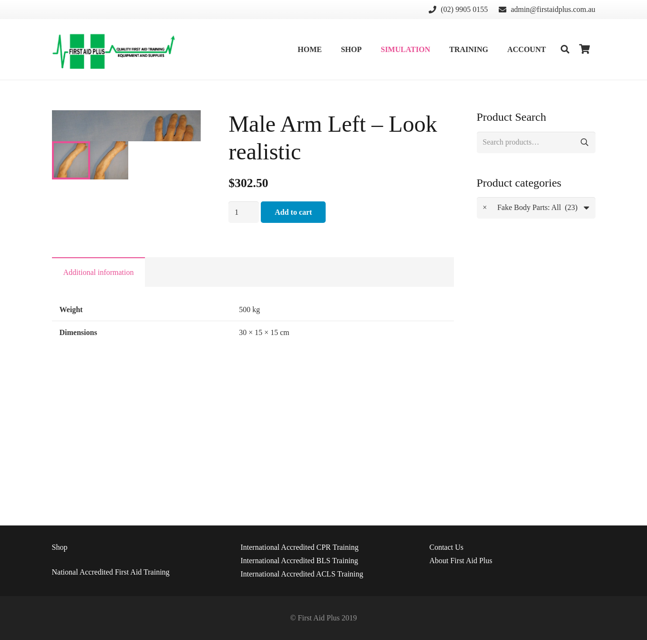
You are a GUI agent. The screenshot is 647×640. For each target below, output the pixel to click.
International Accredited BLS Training (299, 560)
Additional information (98, 400)
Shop (60, 547)
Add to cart (293, 212)
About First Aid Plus (460, 560)
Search (585, 142)
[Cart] (584, 49)
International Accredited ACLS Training (301, 574)
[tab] (98, 400)
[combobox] (536, 208)
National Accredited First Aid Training (111, 572)
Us (446, 547)
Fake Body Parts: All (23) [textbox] (530, 208)
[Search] (565, 49)
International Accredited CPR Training (299, 547)
